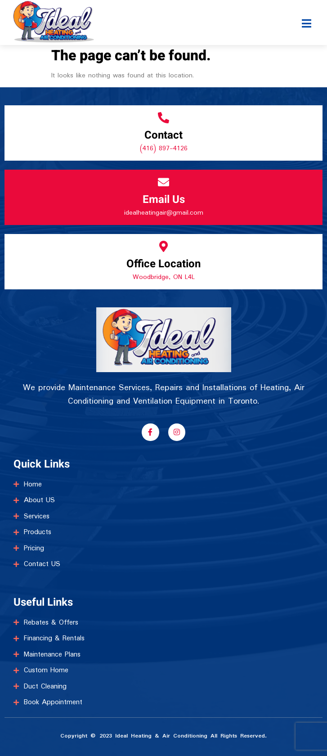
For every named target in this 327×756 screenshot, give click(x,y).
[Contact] (163, 117)
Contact (163, 135)
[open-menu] (307, 15)
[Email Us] (163, 182)
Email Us (164, 199)
